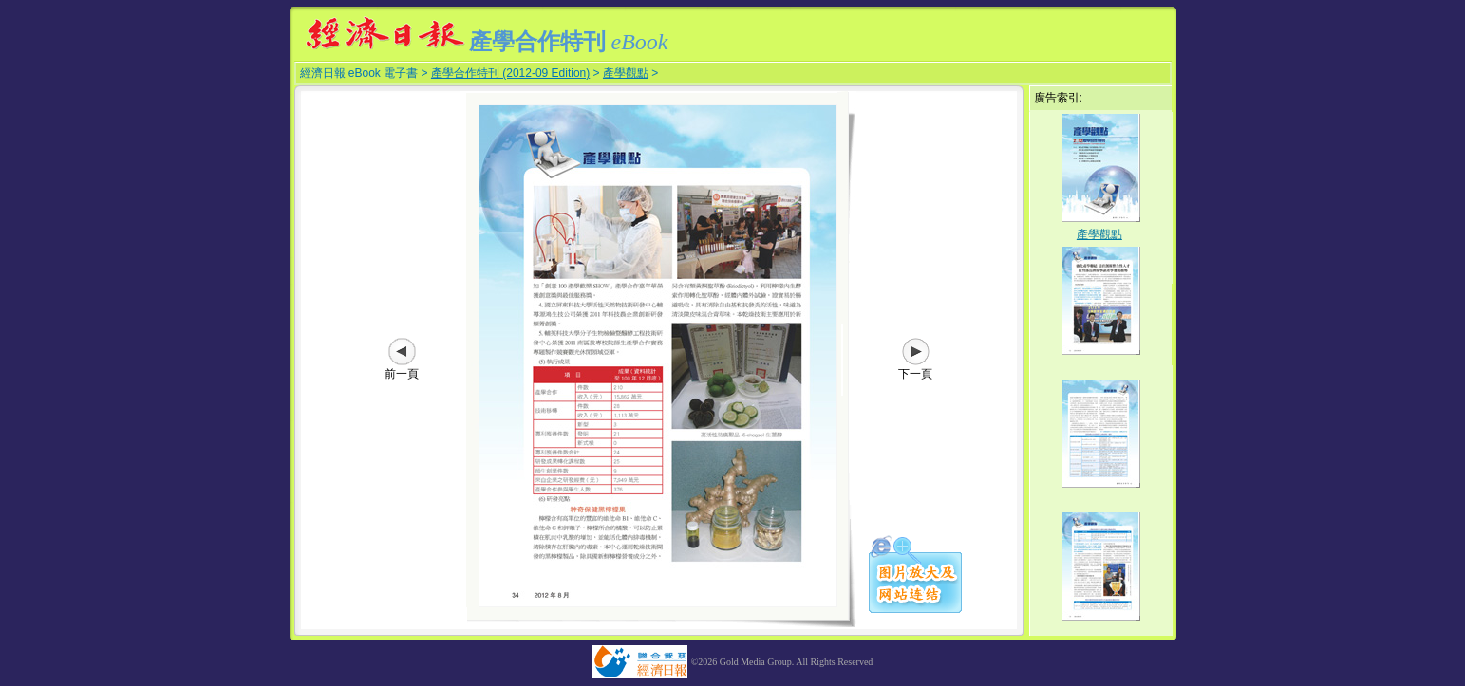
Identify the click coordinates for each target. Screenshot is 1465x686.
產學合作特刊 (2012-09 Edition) (510, 73)
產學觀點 (625, 73)
